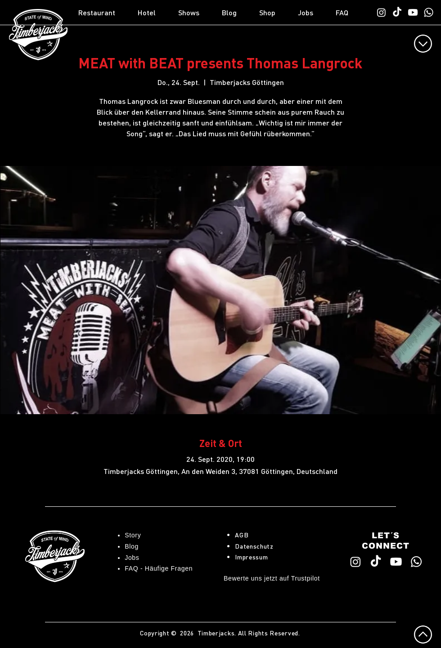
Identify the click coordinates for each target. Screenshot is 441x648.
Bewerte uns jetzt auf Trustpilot (272, 578)
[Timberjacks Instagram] (381, 12)
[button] (103, 12)
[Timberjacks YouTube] (412, 12)
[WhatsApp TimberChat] (428, 12)
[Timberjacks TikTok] (397, 12)
